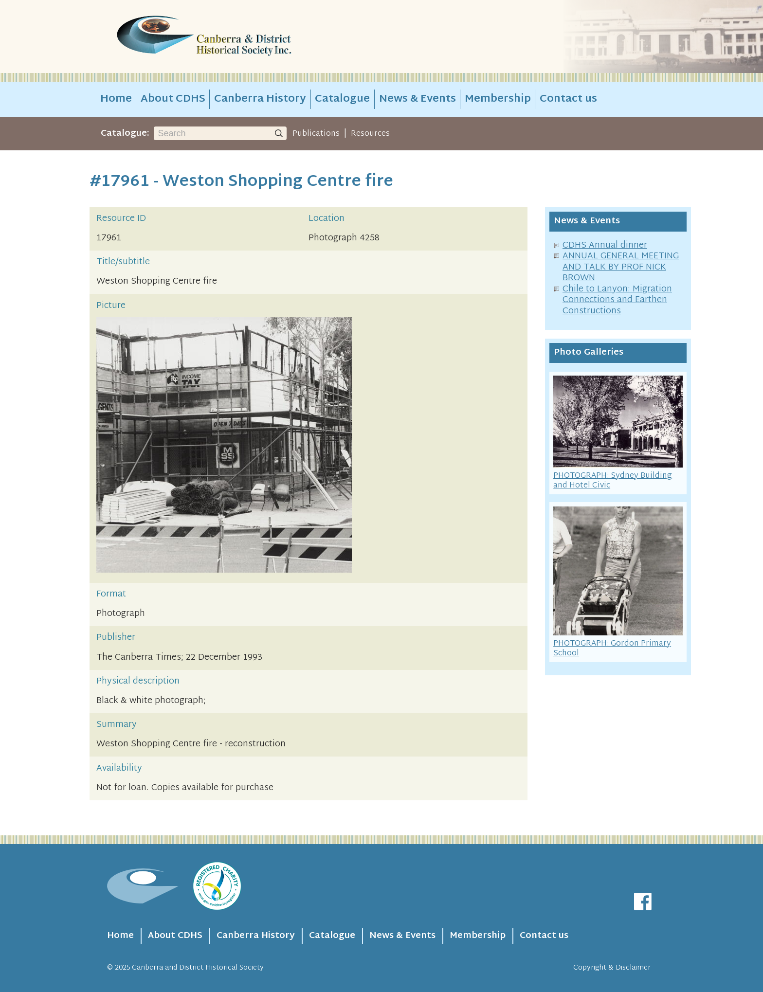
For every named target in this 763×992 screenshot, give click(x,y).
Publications (316, 133)
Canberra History (260, 99)
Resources (370, 133)
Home (116, 99)
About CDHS (173, 99)
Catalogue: (125, 134)
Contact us (568, 99)
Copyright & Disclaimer (612, 967)
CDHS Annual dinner (605, 245)
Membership (498, 99)
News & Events (417, 99)
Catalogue (342, 99)
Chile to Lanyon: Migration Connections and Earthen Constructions (617, 300)
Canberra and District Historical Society (198, 967)
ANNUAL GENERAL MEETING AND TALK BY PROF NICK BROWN (621, 267)
